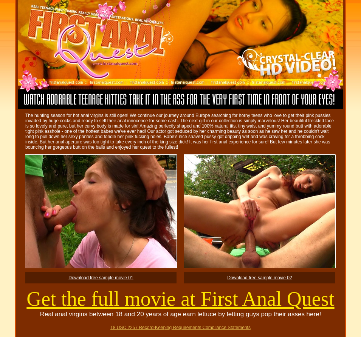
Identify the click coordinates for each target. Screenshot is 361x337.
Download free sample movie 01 (100, 277)
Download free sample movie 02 (259, 277)
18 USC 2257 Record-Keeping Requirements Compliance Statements (180, 327)
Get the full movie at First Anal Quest (180, 299)
